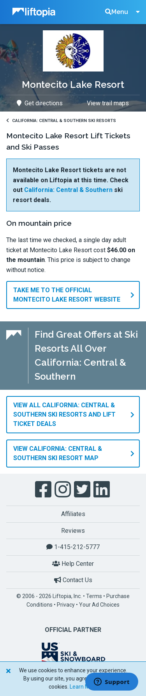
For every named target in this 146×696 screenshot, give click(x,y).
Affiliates (73, 514)
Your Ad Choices (99, 605)
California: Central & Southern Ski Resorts (61, 120)
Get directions (40, 103)
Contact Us (73, 580)
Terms (94, 596)
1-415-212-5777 (73, 547)
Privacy (66, 605)
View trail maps (108, 103)
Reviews (73, 530)
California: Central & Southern (68, 190)
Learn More (84, 687)
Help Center (73, 563)
